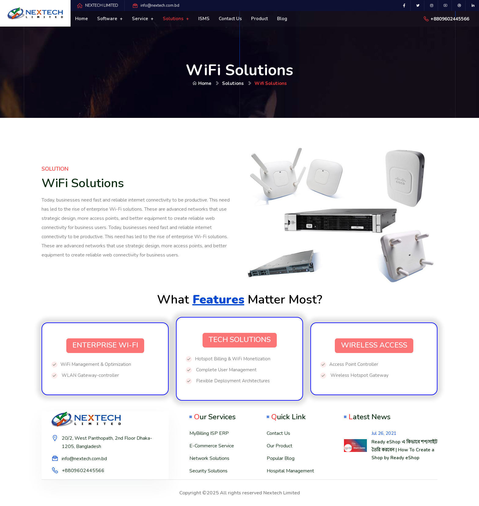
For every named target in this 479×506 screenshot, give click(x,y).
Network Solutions (209, 458)
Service (140, 19)
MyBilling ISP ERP (209, 433)
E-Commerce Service (211, 445)
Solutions (174, 19)
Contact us (230, 19)
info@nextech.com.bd (160, 5)
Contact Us (278, 433)
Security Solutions (208, 471)
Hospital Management (290, 471)
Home (81, 19)
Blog (282, 19)
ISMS (204, 19)
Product (259, 19)
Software (108, 19)
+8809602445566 (449, 19)
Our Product (279, 445)
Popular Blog (280, 458)
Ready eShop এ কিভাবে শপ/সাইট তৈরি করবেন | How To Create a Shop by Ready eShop (404, 450)
